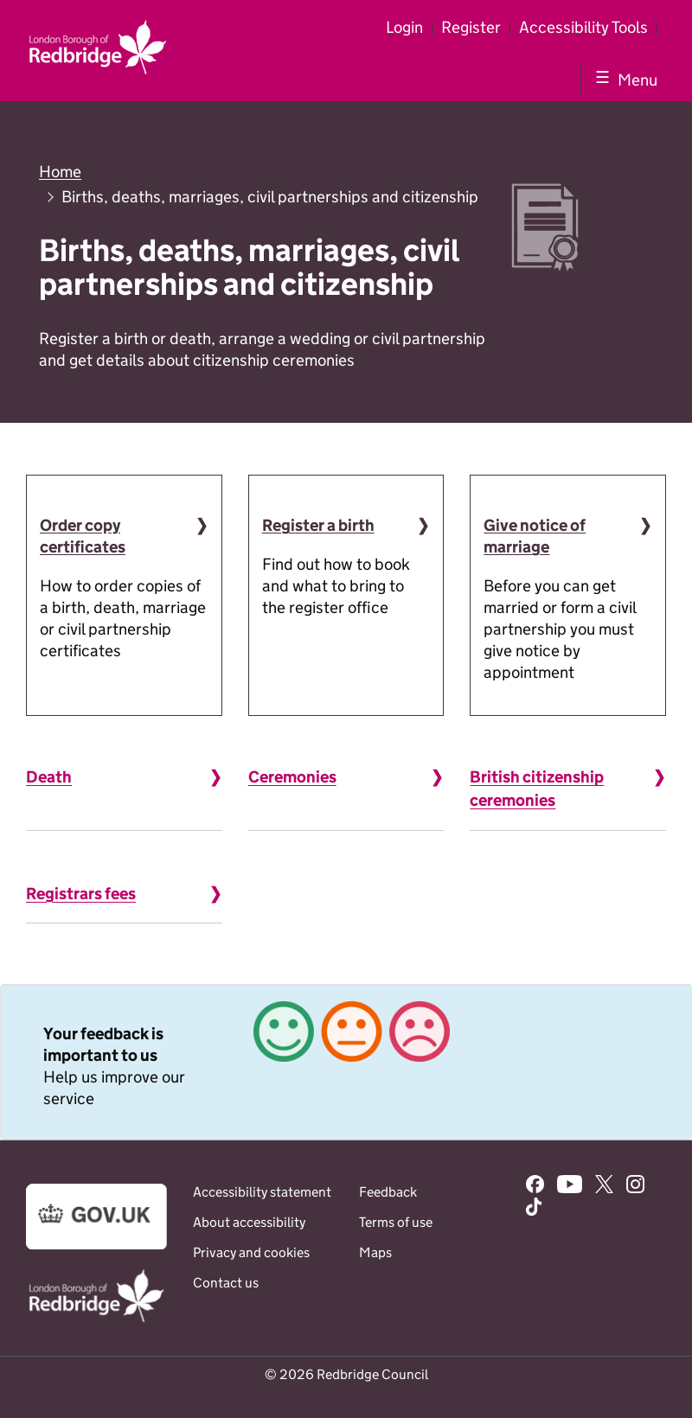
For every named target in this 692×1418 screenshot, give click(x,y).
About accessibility (249, 1222)
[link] (346, 1062)
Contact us (226, 1282)
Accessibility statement (262, 1192)
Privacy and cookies (251, 1252)
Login (404, 27)
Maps (375, 1252)
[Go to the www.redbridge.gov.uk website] (96, 1321)
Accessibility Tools (583, 27)
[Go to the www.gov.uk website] (96, 1244)
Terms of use (395, 1222)
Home (60, 172)
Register (471, 27)
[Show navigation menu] (623, 79)
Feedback (388, 1192)
